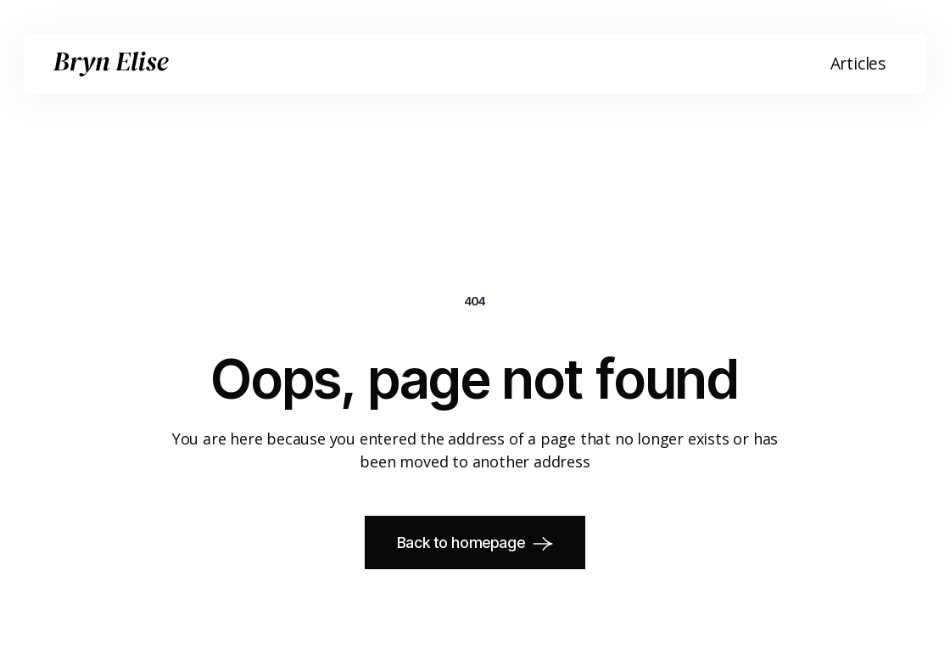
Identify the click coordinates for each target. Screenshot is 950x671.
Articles (858, 63)
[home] (111, 64)
